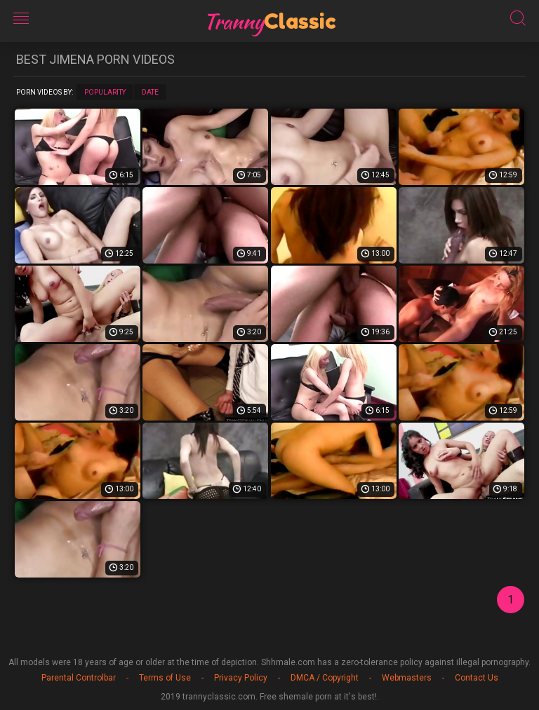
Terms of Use (165, 678)
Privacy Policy (240, 678)
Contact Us (476, 678)
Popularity (105, 92)
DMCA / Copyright (325, 678)
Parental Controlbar (78, 678)
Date (150, 92)
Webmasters (407, 678)
